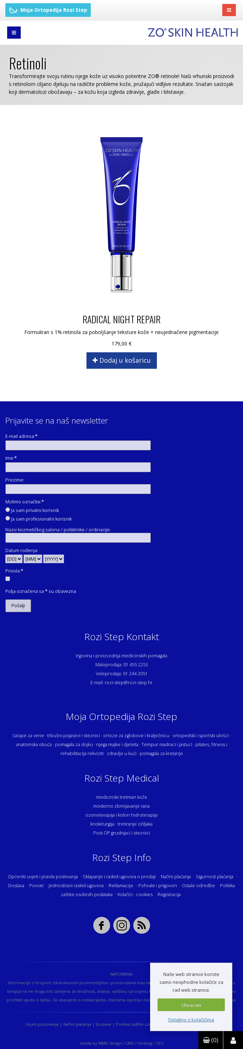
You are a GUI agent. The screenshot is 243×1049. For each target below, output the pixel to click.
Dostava (16, 886)
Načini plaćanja (176, 877)
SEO (160, 1043)
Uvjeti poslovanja (42, 1024)
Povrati (36, 886)
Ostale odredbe (198, 886)
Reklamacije (121, 886)
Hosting (145, 1043)
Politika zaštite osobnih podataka (148, 1024)
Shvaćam (191, 1005)
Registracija (169, 894)
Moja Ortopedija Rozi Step (48, 9)
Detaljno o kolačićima (191, 1019)
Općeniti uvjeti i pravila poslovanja (43, 877)
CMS (129, 1043)
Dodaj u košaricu (122, 360)
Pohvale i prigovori (157, 886)
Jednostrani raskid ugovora (76, 886)
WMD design (110, 1043)
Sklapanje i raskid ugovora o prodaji (119, 877)
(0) (210, 1040)
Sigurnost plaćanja (214, 877)
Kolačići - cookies (135, 894)
